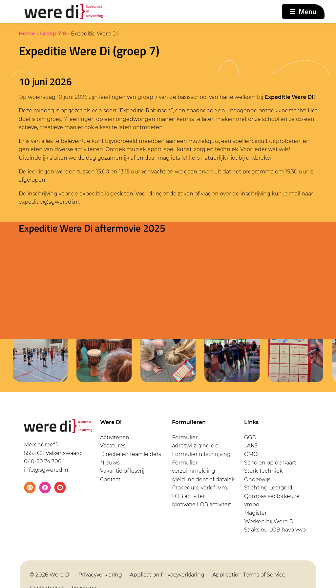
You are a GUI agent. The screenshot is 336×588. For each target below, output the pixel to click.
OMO (251, 454)
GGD (250, 437)
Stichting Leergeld (268, 488)
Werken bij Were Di (269, 521)
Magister (255, 513)
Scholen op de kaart (270, 463)
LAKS (251, 445)
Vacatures (113, 445)
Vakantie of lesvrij (122, 471)
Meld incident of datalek (203, 479)
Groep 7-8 (53, 34)
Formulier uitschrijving (201, 454)
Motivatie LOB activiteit (201, 504)
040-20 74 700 (43, 461)
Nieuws (110, 463)
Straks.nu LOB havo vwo (275, 530)
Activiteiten (114, 437)
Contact (110, 479)
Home (27, 34)
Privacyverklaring (100, 575)
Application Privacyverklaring (167, 575)
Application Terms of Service (248, 575)
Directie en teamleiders (130, 454)
